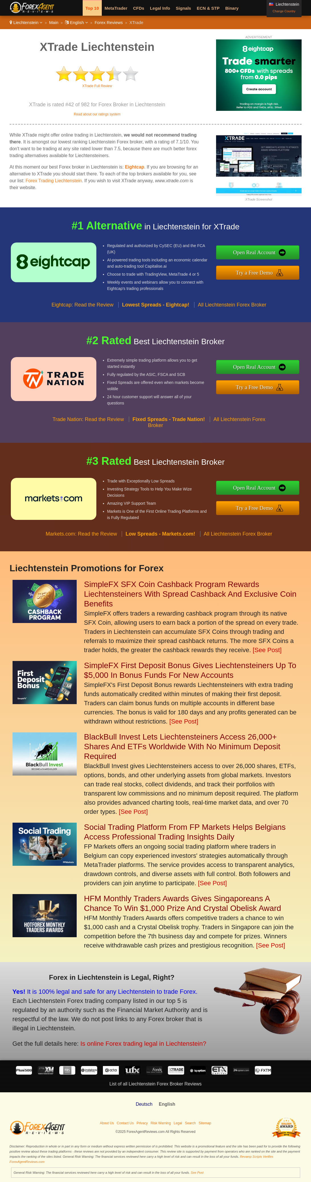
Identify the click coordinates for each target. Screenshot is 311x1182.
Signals (183, 8)
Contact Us (125, 1123)
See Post (197, 1172)
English (76, 22)
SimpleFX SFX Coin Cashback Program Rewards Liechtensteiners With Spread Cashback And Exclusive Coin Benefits (190, 594)
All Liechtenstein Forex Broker (232, 307)
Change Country (284, 11)
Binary (232, 8)
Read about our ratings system (97, 114)
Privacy (142, 1123)
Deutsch (144, 1104)
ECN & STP (208, 8)
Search (190, 1123)
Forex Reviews (109, 22)
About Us (107, 1123)
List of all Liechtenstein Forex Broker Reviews (155, 1083)
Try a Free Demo (257, 272)
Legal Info (160, 8)
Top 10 (92, 8)
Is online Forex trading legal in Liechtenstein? (139, 1042)
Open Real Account (257, 252)
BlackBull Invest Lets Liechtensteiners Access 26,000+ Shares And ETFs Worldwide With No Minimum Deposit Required (182, 746)
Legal (178, 1123)
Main (53, 22)
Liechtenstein (26, 22)
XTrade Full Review (97, 86)
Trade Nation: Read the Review (88, 422)
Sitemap (205, 1123)
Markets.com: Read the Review (81, 537)
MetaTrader (116, 8)
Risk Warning (161, 1123)
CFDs (138, 8)
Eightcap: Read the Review (82, 307)
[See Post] (267, 650)
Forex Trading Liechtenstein (54, 180)
